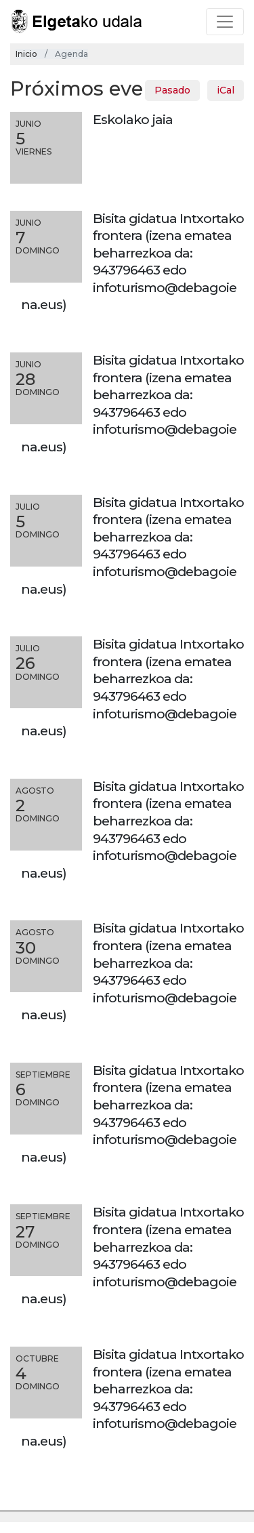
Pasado (172, 90)
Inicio (26, 54)
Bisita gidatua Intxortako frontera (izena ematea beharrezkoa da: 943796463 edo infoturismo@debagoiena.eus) (132, 261)
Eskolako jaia (133, 119)
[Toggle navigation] (225, 21)
